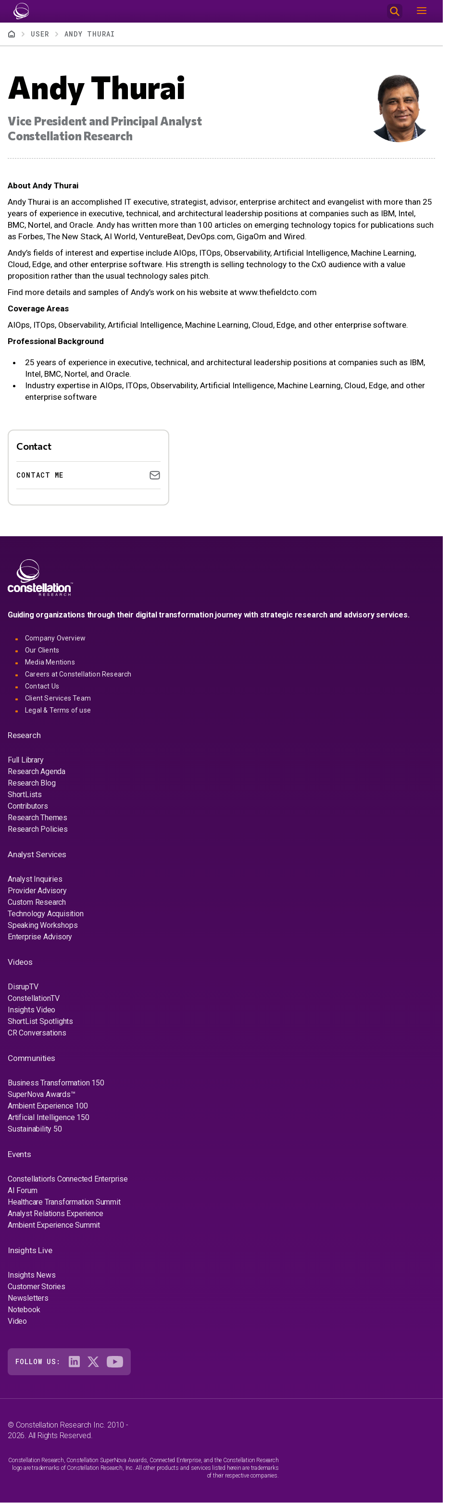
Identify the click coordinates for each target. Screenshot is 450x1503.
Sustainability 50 (35, 1128)
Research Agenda (36, 771)
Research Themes (37, 817)
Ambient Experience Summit (54, 1225)
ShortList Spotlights (40, 1021)
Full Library (26, 759)
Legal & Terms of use (58, 710)
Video (17, 1321)
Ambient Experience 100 (48, 1105)
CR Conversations (37, 1032)
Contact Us (42, 686)
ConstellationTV (34, 998)
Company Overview (55, 638)
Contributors (28, 806)
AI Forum (22, 1190)
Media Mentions (50, 662)
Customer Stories (36, 1286)
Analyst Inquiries (35, 879)
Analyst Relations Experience (55, 1213)
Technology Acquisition (46, 913)
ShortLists (25, 794)
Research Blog (31, 783)
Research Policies (38, 829)
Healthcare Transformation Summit (64, 1202)
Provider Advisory (37, 890)
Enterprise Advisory (40, 936)
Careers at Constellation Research (78, 674)
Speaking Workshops (42, 925)
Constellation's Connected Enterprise (68, 1178)
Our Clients (42, 650)
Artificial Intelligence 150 (48, 1117)
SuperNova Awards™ (41, 1094)
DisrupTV (23, 986)
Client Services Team (58, 698)
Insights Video (31, 1009)
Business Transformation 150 (56, 1082)
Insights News (31, 1275)
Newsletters (28, 1298)
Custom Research (37, 902)
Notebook (24, 1309)
